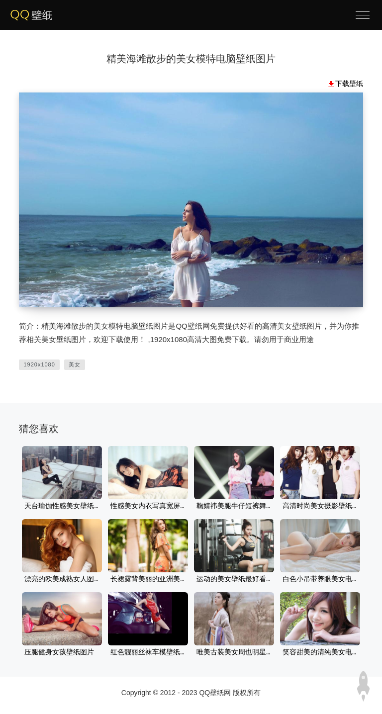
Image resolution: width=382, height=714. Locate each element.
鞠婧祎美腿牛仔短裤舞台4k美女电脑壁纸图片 (234, 506)
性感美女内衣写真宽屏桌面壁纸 (148, 506)
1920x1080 (39, 364)
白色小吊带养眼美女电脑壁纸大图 (320, 579)
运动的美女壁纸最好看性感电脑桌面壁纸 (234, 579)
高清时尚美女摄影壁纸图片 (320, 506)
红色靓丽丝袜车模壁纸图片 (148, 652)
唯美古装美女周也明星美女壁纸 (234, 652)
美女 (75, 364)
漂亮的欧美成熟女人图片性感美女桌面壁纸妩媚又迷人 (61, 579)
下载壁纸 (349, 84)
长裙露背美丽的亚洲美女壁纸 (148, 579)
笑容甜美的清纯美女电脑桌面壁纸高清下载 (320, 652)
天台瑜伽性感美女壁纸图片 (61, 506)
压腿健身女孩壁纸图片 (59, 652)
